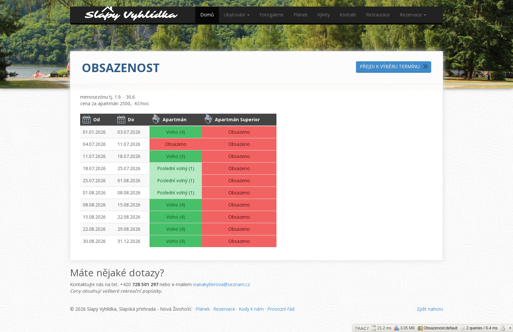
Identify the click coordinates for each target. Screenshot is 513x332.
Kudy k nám (251, 309)
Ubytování (237, 14)
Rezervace (413, 14)
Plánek (300, 14)
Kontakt (348, 14)
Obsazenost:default (437, 328)
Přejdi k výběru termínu (390, 66)
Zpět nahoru (430, 309)
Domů (207, 14)
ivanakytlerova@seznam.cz (221, 284)
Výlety (323, 14)
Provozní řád (280, 309)
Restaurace (378, 14)
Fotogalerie (271, 14)
